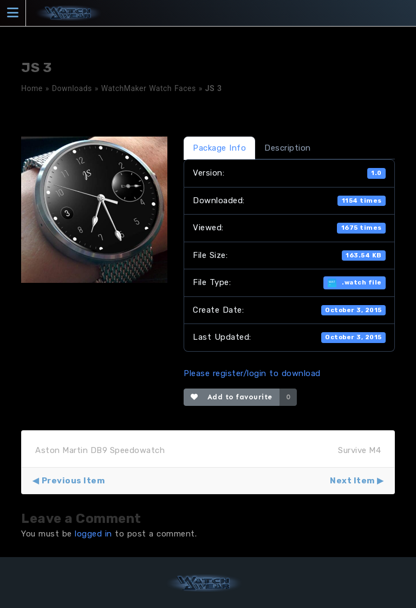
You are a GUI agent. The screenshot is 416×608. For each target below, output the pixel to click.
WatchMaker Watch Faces (148, 88)
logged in (93, 534)
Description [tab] (287, 148)
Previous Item (73, 481)
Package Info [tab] (219, 148)
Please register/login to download (252, 373)
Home (32, 88)
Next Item (352, 481)
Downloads (72, 88)
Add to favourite (231, 397)
